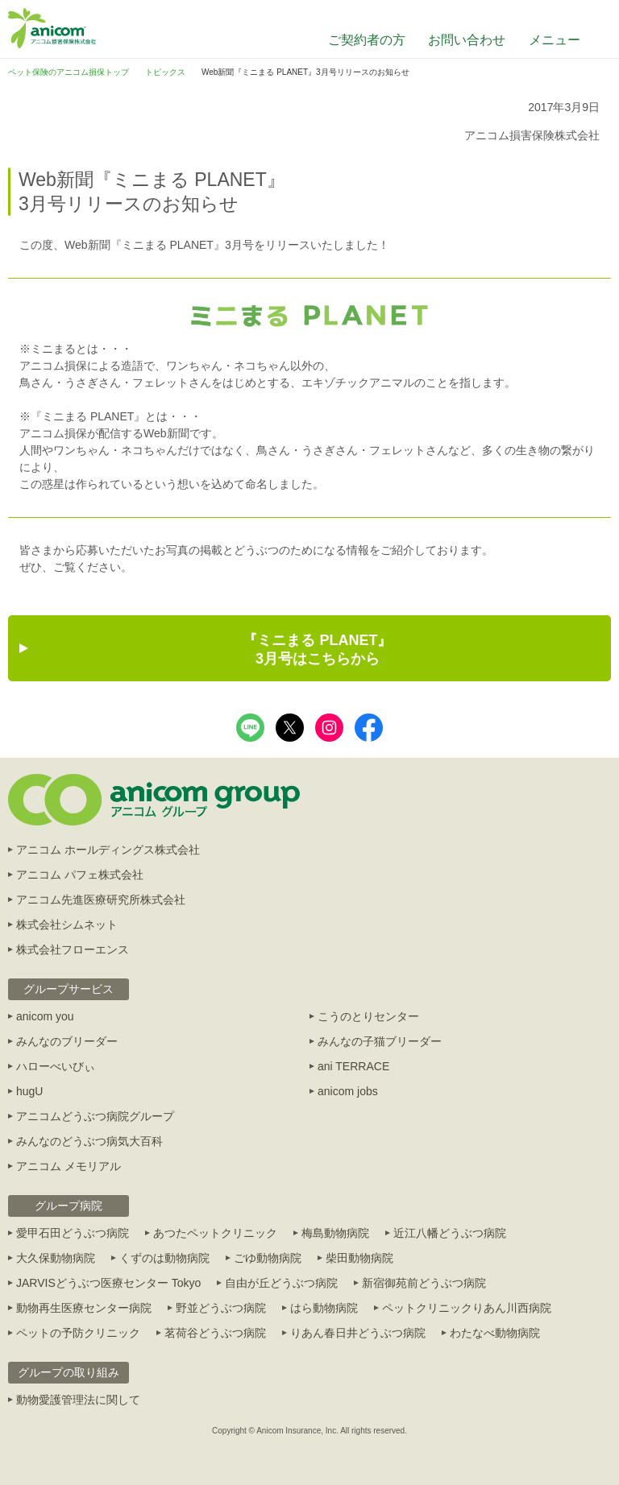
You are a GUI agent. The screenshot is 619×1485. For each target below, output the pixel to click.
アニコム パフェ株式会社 (79, 874)
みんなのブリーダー (67, 1041)
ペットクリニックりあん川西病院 (466, 1307)
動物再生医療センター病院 (84, 1307)
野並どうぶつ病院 (221, 1307)
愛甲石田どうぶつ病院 (72, 1232)
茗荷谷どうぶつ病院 (215, 1332)
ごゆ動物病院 (267, 1257)
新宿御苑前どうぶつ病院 (424, 1282)
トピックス (165, 72)
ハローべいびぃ (55, 1066)
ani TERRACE (353, 1066)
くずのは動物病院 (164, 1257)
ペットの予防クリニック (78, 1332)
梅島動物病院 (335, 1232)
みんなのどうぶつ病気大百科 (89, 1141)
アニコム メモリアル (68, 1166)
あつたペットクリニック (215, 1232)
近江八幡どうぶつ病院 (449, 1232)
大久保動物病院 (55, 1257)
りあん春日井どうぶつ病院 (358, 1332)
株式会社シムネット (67, 924)
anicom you (45, 1016)
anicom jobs (348, 1091)
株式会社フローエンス (72, 949)
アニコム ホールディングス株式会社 (108, 849)
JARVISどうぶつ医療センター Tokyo (108, 1282)
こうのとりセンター (368, 1016)
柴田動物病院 (359, 1257)
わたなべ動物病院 (495, 1332)
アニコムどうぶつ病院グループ (95, 1116)
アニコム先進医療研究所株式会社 (100, 899)
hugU (29, 1091)
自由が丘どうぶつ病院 (281, 1282)
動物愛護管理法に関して (78, 1399)
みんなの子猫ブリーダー (380, 1041)
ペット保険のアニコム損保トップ (68, 72)
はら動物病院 (324, 1307)
